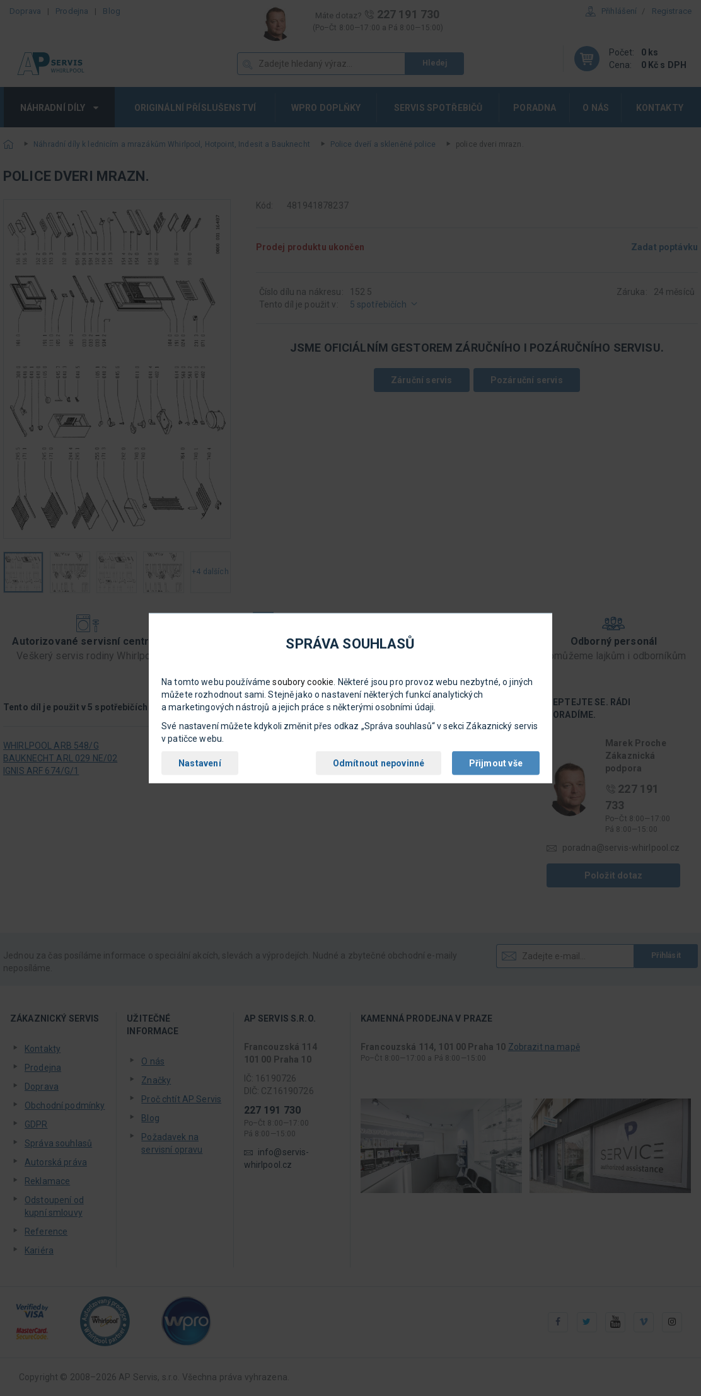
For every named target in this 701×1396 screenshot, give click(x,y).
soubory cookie (302, 682)
